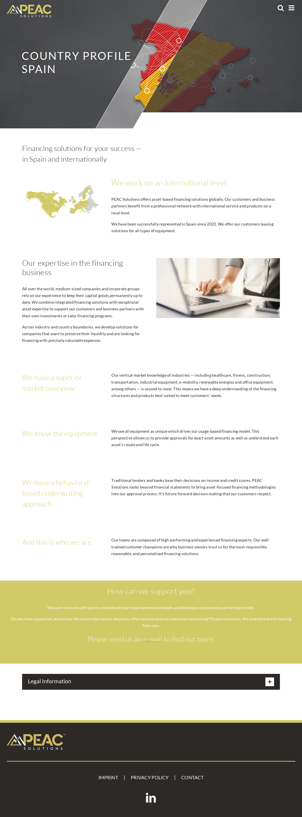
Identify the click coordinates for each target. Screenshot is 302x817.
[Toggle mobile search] (281, 7)
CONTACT (192, 777)
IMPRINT (108, 777)
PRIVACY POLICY (150, 777)
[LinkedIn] (151, 798)
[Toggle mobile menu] (292, 7)
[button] (151, 682)
